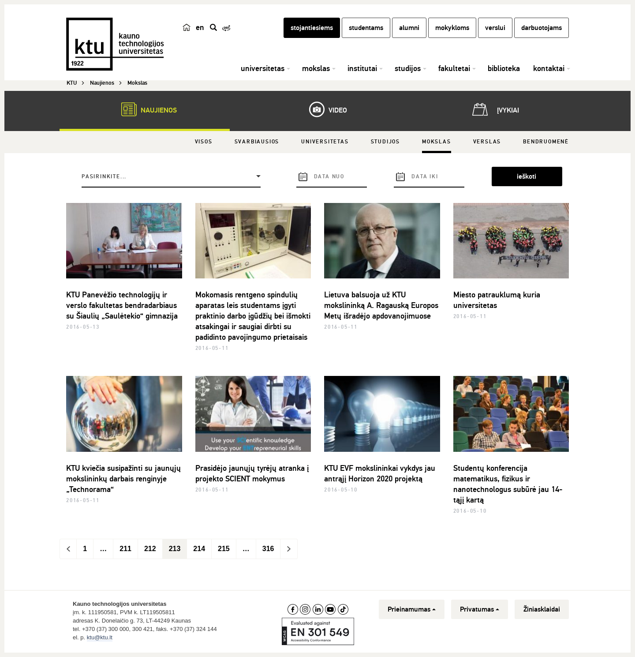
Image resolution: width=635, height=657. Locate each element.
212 (150, 548)
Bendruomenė (546, 142)
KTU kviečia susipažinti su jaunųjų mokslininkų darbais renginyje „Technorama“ (123, 478)
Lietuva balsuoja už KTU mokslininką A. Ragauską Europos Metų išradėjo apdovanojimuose (381, 305)
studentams (366, 27)
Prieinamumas (412, 609)
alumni (409, 27)
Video (323, 109)
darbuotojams (541, 27)
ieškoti (526, 176)
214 (199, 548)
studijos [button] (408, 68)
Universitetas (324, 142)
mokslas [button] (316, 68)
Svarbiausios (257, 142)
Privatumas (479, 609)
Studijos (385, 142)
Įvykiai (493, 109)
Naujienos (144, 109)
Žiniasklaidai (541, 609)
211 (125, 548)
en (200, 27)
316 (268, 548)
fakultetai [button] (454, 68)
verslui (495, 27)
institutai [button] (362, 68)
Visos (204, 142)
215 (224, 548)
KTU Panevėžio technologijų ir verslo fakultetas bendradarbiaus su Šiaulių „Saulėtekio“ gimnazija (122, 305)
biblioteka (504, 68)
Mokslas (436, 142)
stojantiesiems (312, 27)
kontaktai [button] (548, 68)
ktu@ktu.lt (99, 637)
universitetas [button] (262, 68)
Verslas (487, 142)
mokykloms (452, 27)
